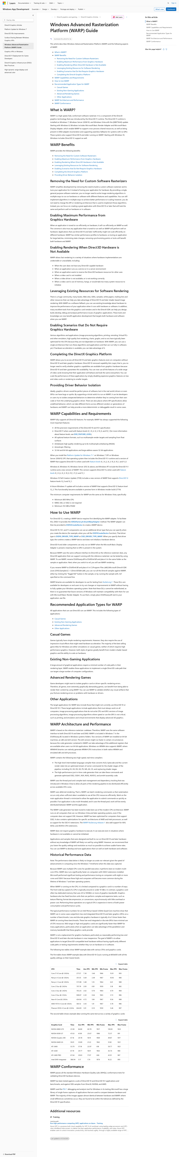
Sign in (173, 3)
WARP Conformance (63, 103)
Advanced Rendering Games (68, 93)
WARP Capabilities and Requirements (69, 77)
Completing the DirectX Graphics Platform (73, 74)
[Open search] (168, 3)
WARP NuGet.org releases (93, 822)
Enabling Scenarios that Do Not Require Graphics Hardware (80, 71)
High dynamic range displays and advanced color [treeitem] (16, 71)
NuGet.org (107, 582)
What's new (159, 9)
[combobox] (18, 20)
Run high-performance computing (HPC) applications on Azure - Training (76, 1123)
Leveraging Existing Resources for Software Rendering (78, 68)
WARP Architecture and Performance (69, 100)
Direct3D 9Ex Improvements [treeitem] (14, 33)
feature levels (95, 461)
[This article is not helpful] (166, 49)
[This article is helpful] (163, 49)
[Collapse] (33, 15)
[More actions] (127, 17)
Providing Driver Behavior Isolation (68, 175)
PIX (64, 1089)
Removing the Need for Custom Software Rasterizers (78, 58)
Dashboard (171, 9)
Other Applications (64, 97)
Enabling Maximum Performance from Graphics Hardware (80, 61)
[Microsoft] (4, 3)
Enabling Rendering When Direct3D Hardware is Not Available (81, 65)
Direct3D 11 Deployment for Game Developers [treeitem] (16, 57)
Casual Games (62, 87)
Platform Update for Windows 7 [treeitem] (16, 29)
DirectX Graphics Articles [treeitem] (13, 25)
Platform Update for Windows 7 (79, 455)
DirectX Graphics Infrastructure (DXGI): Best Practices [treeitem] (18, 64)
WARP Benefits (60, 55)
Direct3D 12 (123, 478)
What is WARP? (61, 52)
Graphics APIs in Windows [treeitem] (14, 51)
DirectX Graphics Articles (89, 17)
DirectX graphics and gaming (67, 17)
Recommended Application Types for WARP (72, 84)
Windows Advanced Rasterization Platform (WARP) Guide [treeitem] (16, 45)
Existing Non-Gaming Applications (70, 90)
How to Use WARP (62, 81)
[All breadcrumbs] (52, 17)
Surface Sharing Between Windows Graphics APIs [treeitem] (17, 38)
